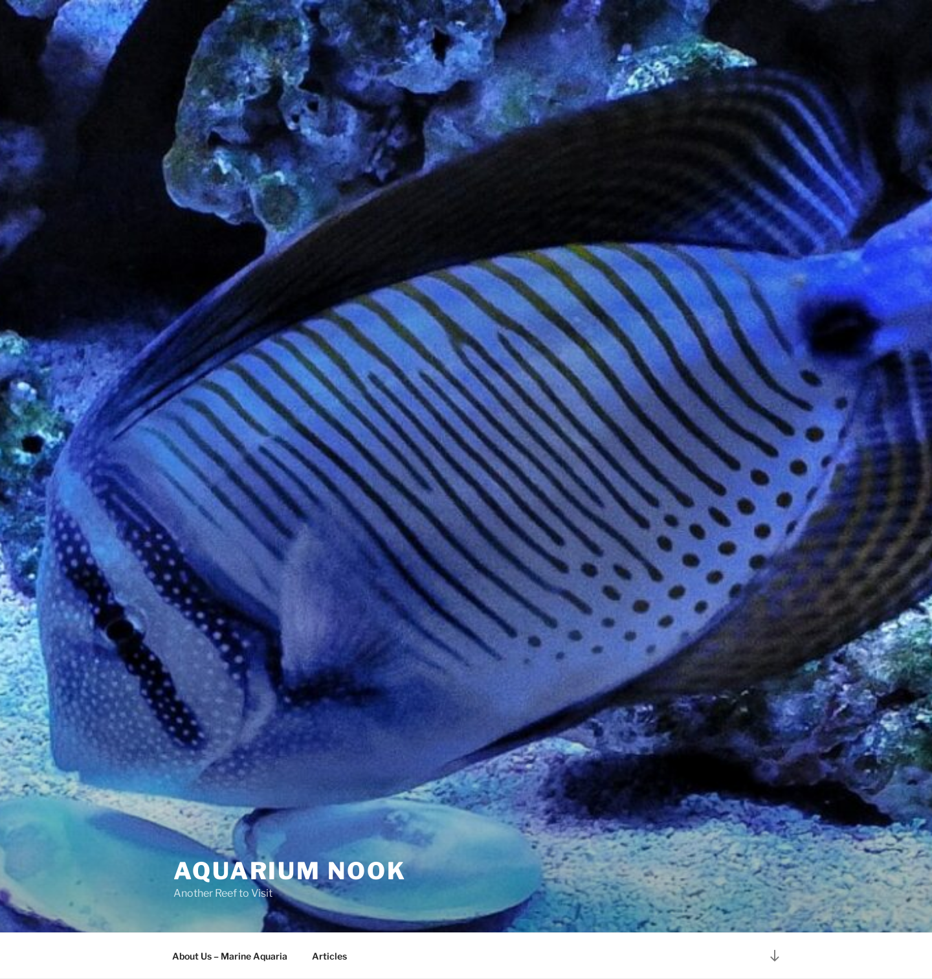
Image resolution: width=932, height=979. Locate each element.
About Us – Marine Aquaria (229, 956)
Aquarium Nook (289, 871)
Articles (329, 956)
